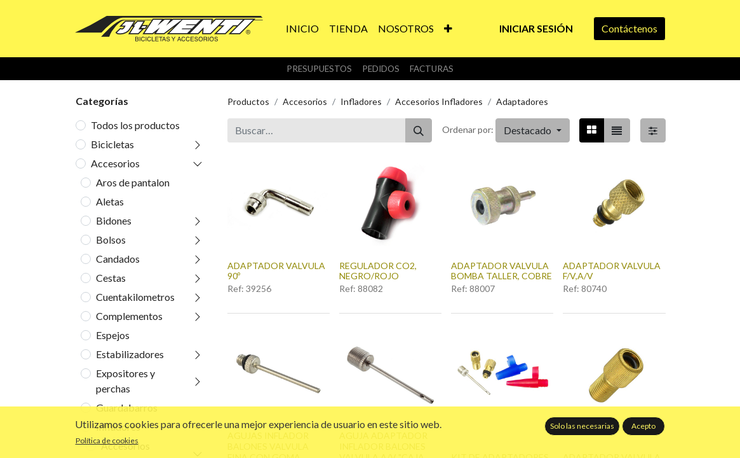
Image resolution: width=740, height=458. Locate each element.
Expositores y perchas (125, 380)
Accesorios (115, 163)
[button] (448, 28)
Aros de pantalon (133, 182)
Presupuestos (319, 69)
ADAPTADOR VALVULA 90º (276, 271)
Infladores (118, 426)
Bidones (113, 220)
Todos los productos (135, 125)
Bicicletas (112, 144)
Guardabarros (127, 407)
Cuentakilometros (135, 297)
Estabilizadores (130, 354)
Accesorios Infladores (439, 101)
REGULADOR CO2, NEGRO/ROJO (378, 271)
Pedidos (381, 69)
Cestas (111, 278)
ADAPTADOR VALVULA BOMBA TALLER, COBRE (501, 271)
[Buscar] (418, 130)
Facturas (432, 69)
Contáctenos (629, 28)
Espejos (113, 335)
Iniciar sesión (536, 28)
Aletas (110, 201)
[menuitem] (302, 28)
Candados (118, 259)
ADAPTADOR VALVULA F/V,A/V (612, 271)
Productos (248, 101)
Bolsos (111, 239)
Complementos (129, 316)
